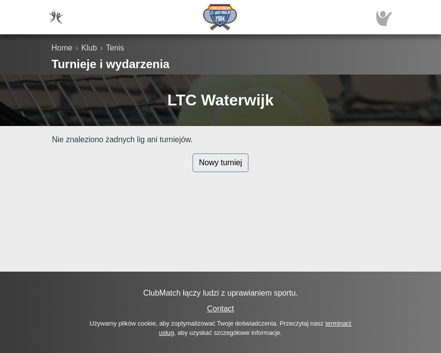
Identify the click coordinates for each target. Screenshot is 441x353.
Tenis (115, 48)
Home (62, 48)
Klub (89, 48)
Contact (220, 308)
